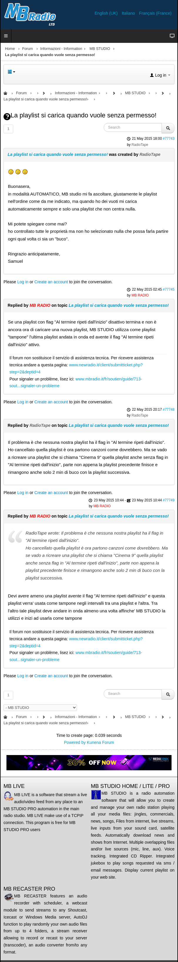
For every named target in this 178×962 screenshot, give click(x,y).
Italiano (129, 13)
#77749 (168, 500)
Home (10, 49)
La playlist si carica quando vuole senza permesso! (58, 154)
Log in (22, 281)
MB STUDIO (100, 49)
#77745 (168, 289)
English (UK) (107, 13)
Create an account (51, 281)
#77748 (168, 409)
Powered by (75, 742)
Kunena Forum (100, 742)
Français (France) (155, 13)
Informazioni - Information (61, 49)
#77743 (168, 139)
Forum (27, 49)
